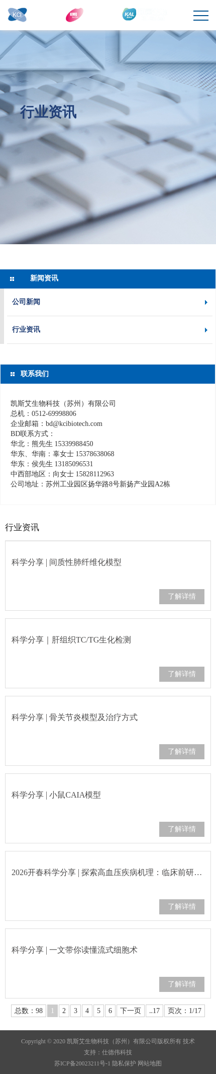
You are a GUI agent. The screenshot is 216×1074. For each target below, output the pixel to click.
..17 (154, 1011)
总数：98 (29, 1011)
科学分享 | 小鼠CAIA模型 (56, 795)
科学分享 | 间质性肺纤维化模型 (67, 562)
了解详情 (182, 596)
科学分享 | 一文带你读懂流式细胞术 (75, 950)
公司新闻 (26, 302)
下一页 (130, 1011)
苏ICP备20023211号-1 (82, 1063)
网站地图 (150, 1063)
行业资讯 (48, 111)
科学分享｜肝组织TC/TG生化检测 (71, 639)
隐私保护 (124, 1063)
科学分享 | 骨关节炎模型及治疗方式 (75, 717)
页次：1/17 (184, 1011)
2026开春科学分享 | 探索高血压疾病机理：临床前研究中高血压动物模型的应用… (108, 872)
